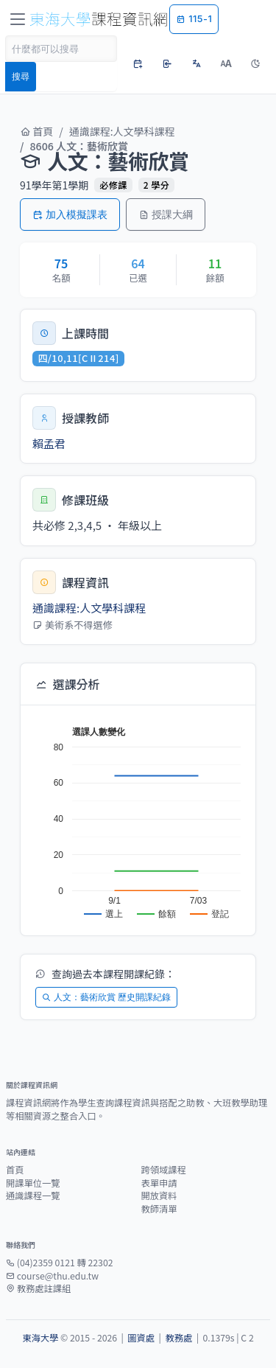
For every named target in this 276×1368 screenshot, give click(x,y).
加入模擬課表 (69, 214)
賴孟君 (49, 443)
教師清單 (159, 1208)
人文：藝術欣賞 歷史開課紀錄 (106, 996)
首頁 (36, 131)
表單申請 (159, 1183)
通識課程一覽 (33, 1195)
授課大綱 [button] (165, 214)
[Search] (61, 48)
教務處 (178, 1337)
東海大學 (40, 1337)
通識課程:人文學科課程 (122, 131)
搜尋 (20, 76)
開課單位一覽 (33, 1183)
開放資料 (159, 1195)
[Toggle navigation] (17, 19)
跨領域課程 (163, 1169)
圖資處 (141, 1337)
